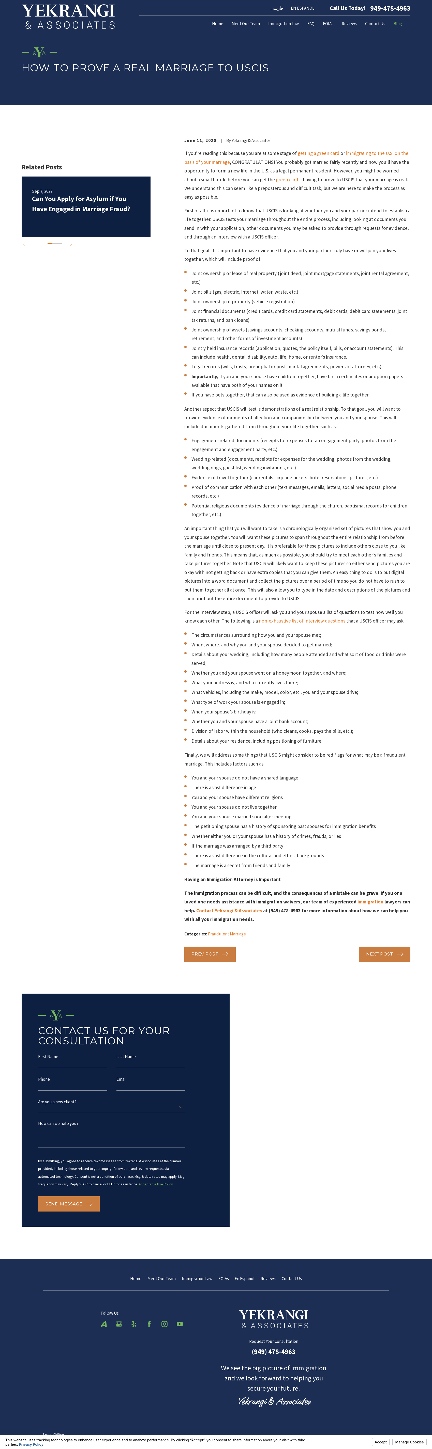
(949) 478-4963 (273, 1351)
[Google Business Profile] (119, 1323)
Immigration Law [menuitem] (283, 23)
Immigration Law (197, 1278)
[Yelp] (134, 1323)
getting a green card (318, 153)
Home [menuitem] (217, 23)
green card (287, 180)
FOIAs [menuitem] (328, 23)
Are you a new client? (57, 1104)
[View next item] (71, 243)
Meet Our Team (161, 1278)
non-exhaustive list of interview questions (302, 621)
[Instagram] (164, 1323)
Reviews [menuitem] (349, 23)
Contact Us (292, 1278)
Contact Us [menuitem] (375, 23)
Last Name (126, 1059)
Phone (44, 1082)
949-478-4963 (390, 8)
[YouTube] (180, 1323)
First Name (48, 1059)
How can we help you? (58, 1126)
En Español (245, 1278)
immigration (370, 902)
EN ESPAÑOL (302, 8)
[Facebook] (149, 1323)
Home (135, 1278)
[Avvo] (104, 1323)
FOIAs (223, 1278)
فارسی (277, 8)
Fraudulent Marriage (227, 934)
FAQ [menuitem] (311, 23)
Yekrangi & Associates (238, 910)
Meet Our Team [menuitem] (246, 23)
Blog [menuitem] (398, 23)
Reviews (268, 1278)
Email (121, 1082)
